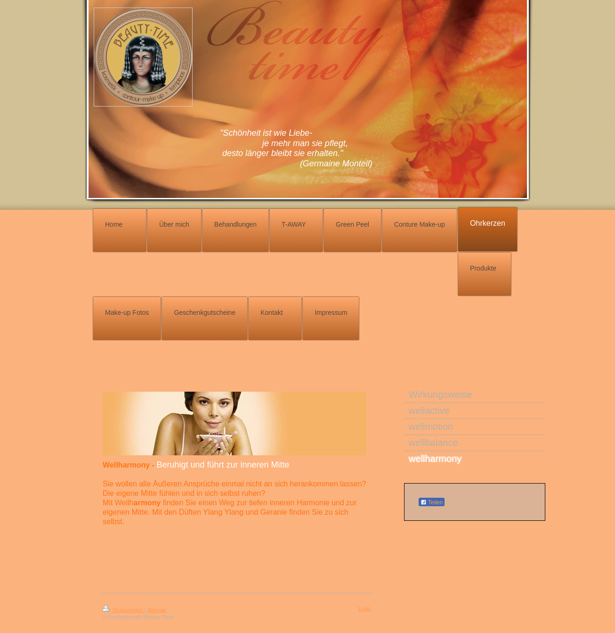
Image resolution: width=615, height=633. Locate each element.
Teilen (432, 502)
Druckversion (123, 610)
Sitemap (156, 610)
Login (364, 608)
